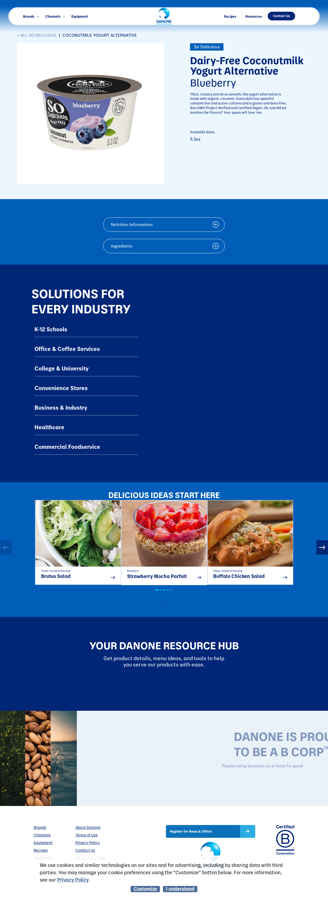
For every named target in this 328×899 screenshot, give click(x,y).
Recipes (230, 16)
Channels (55, 16)
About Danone (87, 845)
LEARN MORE (242, 803)
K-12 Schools (50, 329)
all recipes (168, 611)
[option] (77, 546)
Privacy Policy (73, 879)
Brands (31, 16)
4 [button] (167, 596)
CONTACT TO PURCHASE (227, 159)
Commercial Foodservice (67, 446)
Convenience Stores (61, 387)
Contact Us (281, 16)
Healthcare (49, 427)
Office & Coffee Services (67, 348)
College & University (61, 368)
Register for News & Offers (191, 849)
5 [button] (171, 596)
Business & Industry (60, 407)
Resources (253, 16)
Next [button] (322, 550)
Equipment (79, 16)
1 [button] (157, 596)
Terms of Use (86, 853)
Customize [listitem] (145, 889)
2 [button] (160, 596)
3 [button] (164, 596)
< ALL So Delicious (36, 35)
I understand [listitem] (180, 889)
